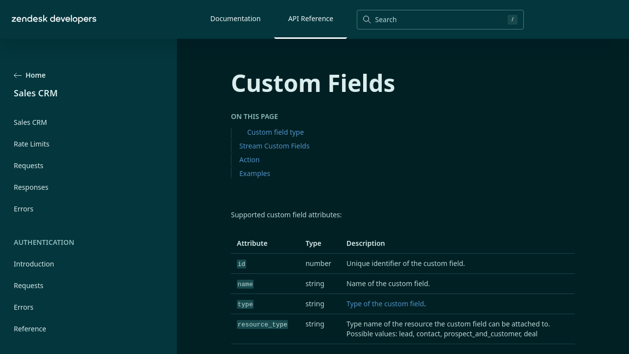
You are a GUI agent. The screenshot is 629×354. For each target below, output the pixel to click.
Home (30, 75)
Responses (31, 187)
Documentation (235, 18)
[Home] (54, 19)
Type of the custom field (385, 303)
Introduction (34, 263)
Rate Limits (32, 143)
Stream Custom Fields (274, 145)
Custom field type (275, 132)
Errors (23, 208)
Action (249, 159)
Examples (254, 173)
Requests (28, 165)
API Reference (310, 18)
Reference (30, 328)
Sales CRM (30, 122)
